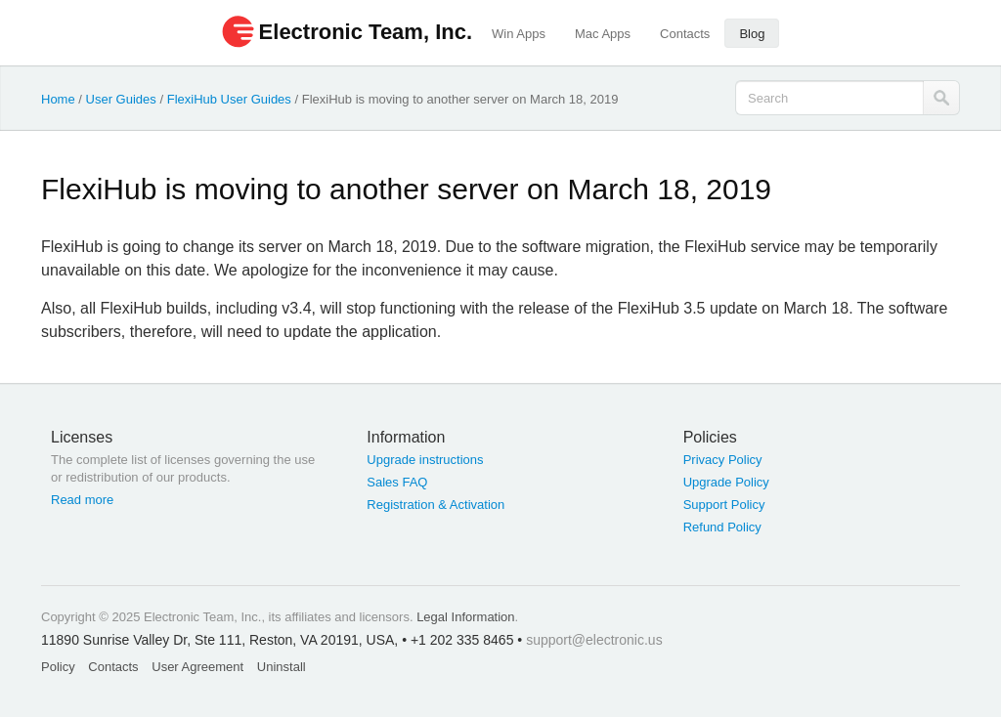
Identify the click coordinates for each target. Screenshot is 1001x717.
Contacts (685, 33)
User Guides (121, 99)
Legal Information (465, 617)
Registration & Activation (435, 504)
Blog (751, 33)
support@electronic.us (594, 640)
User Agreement (197, 666)
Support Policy (724, 504)
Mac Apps (603, 33)
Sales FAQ (397, 482)
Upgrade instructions (425, 459)
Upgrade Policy (726, 482)
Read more (82, 499)
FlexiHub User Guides (229, 99)
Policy (58, 666)
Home (58, 99)
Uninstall (281, 666)
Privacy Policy (722, 459)
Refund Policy (722, 527)
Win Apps (518, 33)
